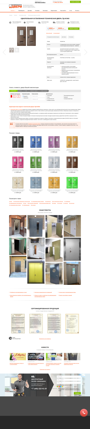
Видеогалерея (54, 10)
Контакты (77, 10)
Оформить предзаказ (74, 28)
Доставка (30, 10)
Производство (21, 10)
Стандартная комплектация (53, 36)
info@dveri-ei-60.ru (40, 2)
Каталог (13, 10)
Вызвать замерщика (75, 1)
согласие (62, 388)
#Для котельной (49, 33)
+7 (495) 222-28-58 (58, 2)
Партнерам (45, 10)
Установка (37, 10)
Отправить (77, 393)
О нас (70, 10)
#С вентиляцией (56, 33)
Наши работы (63, 10)
